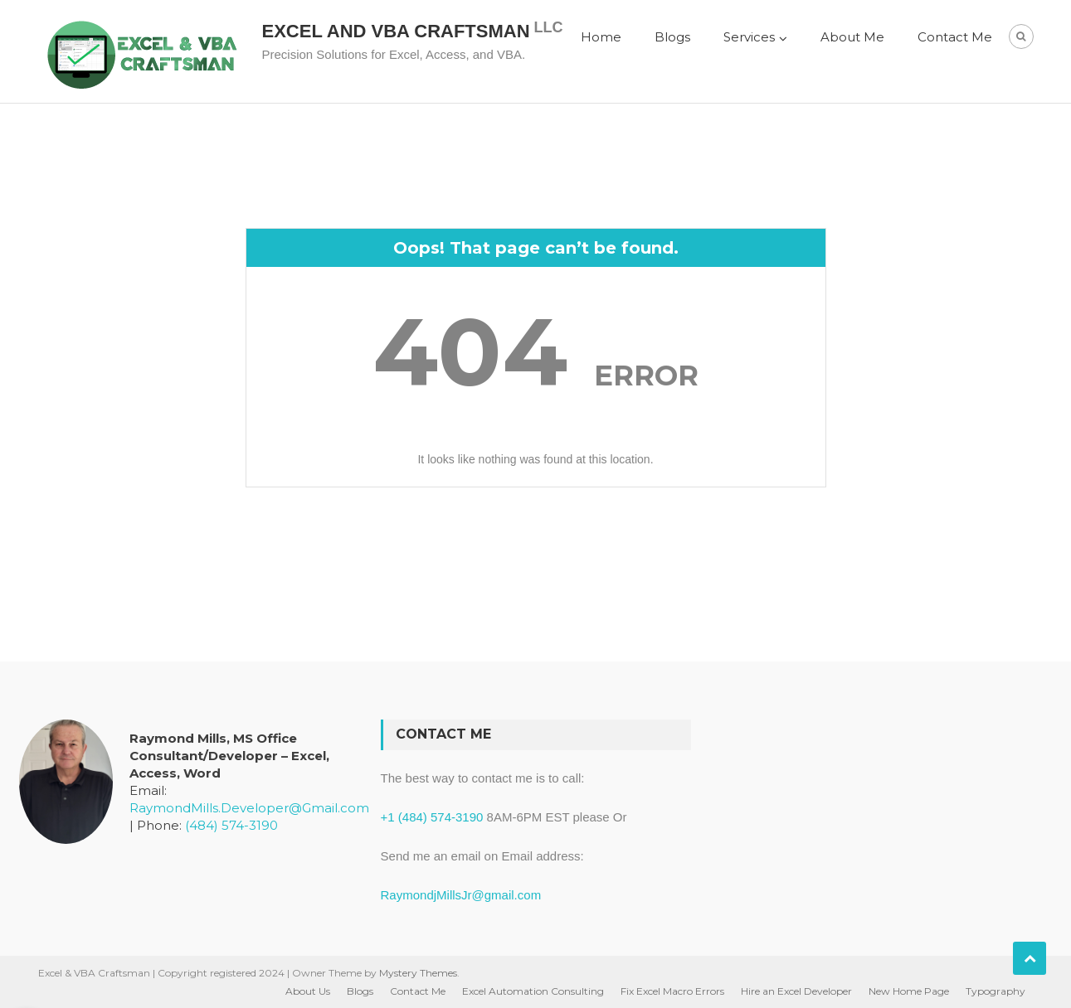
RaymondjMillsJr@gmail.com (461, 895)
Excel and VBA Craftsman (396, 31)
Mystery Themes (418, 973)
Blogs (672, 37)
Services (749, 37)
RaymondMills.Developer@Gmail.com (249, 808)
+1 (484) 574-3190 (432, 817)
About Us (307, 991)
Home (601, 37)
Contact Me (955, 37)
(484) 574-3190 (231, 825)
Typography (995, 991)
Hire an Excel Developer (796, 991)
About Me (852, 37)
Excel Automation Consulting (533, 991)
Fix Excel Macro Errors (672, 991)
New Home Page (909, 991)
